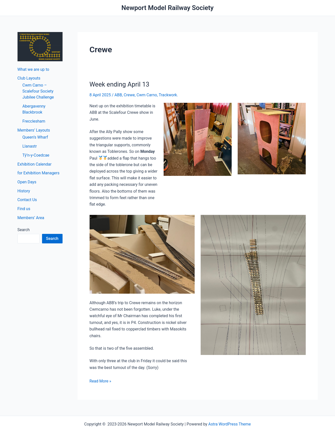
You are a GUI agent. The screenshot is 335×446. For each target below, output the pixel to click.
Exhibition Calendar (35, 164)
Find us (24, 209)
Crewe (129, 95)
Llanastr (30, 146)
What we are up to (34, 69)
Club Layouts (29, 78)
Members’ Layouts (34, 130)
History (24, 191)
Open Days (27, 182)
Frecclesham (34, 121)
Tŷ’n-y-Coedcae (36, 155)
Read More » (101, 381)
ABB (118, 95)
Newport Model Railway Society (167, 8)
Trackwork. (169, 95)
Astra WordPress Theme (229, 424)
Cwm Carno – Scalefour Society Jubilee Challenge (38, 91)
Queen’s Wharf (35, 137)
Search (24, 230)
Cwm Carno (147, 95)
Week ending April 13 (120, 84)
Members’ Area (31, 218)
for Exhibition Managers (39, 173)
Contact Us (27, 200)
